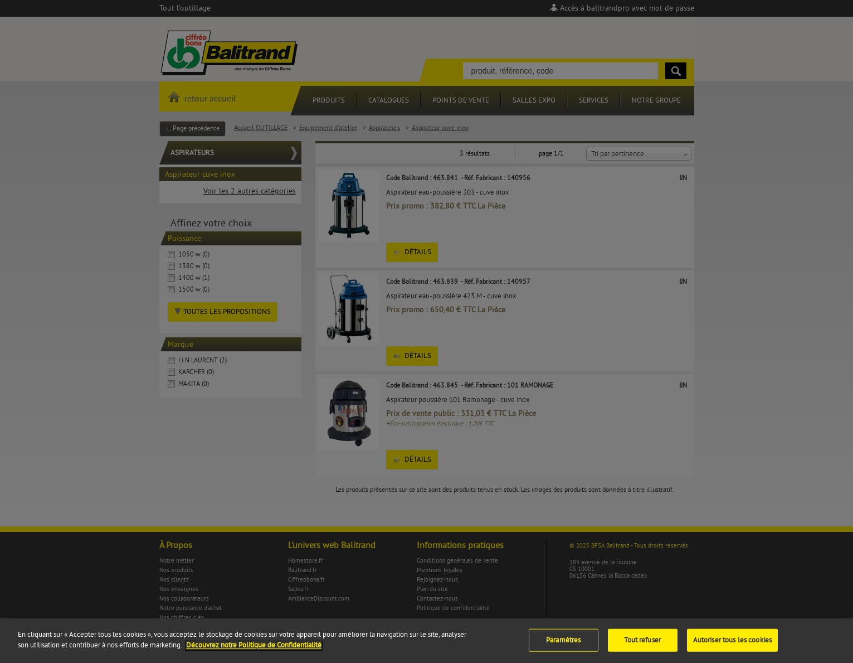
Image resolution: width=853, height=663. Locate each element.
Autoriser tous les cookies (732, 645)
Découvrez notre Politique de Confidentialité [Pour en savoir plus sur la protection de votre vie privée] (253, 651)
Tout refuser (642, 645)
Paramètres (563, 645)
